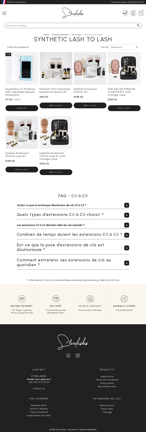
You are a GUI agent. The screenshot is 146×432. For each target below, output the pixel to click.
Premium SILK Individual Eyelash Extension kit (55, 90)
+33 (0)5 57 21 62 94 (135, 2)
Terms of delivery (39, 409)
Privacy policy (107, 383)
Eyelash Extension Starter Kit (85, 90)
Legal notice (107, 376)
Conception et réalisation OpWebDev (82, 430)
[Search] (73, 25)
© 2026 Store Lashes (57, 430)
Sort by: (104, 47)
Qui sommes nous (107, 386)
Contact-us (39, 388)
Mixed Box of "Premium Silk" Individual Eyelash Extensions (20, 91)
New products (107, 405)
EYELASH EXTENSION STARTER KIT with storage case (121, 91)
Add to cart (56, 105)
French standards (39, 412)
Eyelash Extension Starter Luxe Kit (17, 154)
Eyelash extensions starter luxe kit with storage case (52, 156)
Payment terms (39, 405)
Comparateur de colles (39, 415)
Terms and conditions (107, 380)
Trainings (107, 412)
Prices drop (107, 409)
